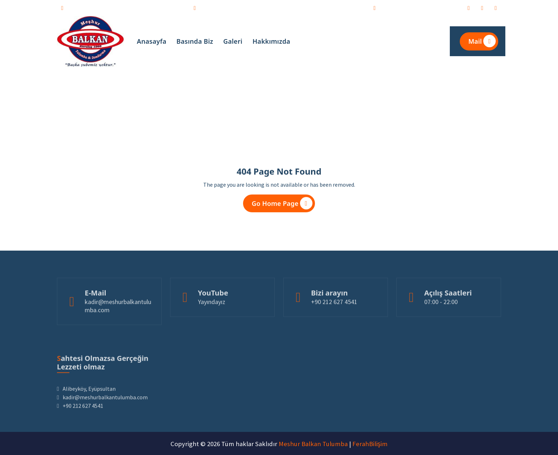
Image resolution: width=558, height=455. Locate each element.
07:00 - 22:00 (441, 319)
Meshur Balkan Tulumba (313, 444)
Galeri (232, 41)
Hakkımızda (271, 41)
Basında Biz (195, 41)
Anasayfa (152, 41)
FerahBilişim (370, 444)
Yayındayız (211, 319)
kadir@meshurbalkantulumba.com (126, 7)
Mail (482, 41)
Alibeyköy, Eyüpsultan (419, 7)
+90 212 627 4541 (230, 7)
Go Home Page (282, 205)
